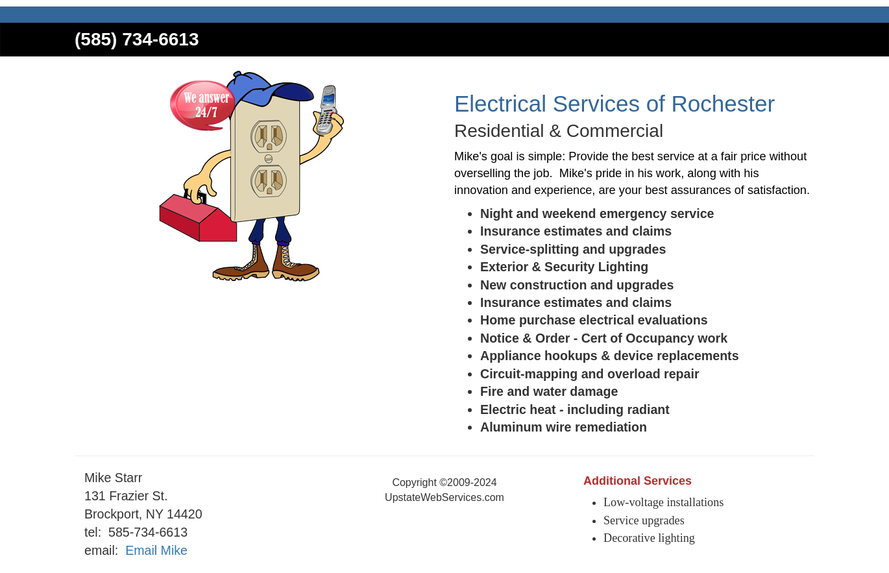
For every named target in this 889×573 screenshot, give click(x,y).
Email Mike (156, 550)
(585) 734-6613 (137, 39)
